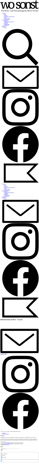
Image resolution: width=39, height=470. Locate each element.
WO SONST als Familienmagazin (9, 16)
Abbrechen (7, 444)
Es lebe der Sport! (7, 18)
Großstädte (5, 23)
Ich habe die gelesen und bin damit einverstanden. (13, 442)
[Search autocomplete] (15, 448)
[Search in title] (1, 454)
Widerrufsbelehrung (8, 443)
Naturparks (6, 20)
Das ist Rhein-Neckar (5, 190)
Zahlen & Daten (6, 25)
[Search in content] (1, 456)
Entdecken (3, 13)
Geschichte (6, 15)
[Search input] (5, 448)
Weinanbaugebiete (7, 24)
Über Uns (3, 26)
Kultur (5, 14)
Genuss (5, 17)
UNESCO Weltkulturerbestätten (9, 21)
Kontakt (5, 27)
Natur (5, 184)
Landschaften (6, 22)
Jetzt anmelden (3, 444)
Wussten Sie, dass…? (7, 19)
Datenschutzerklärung (8, 442)
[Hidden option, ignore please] (1, 460)
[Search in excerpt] (1, 458)
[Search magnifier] (2, 450)
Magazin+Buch (4, 196)
